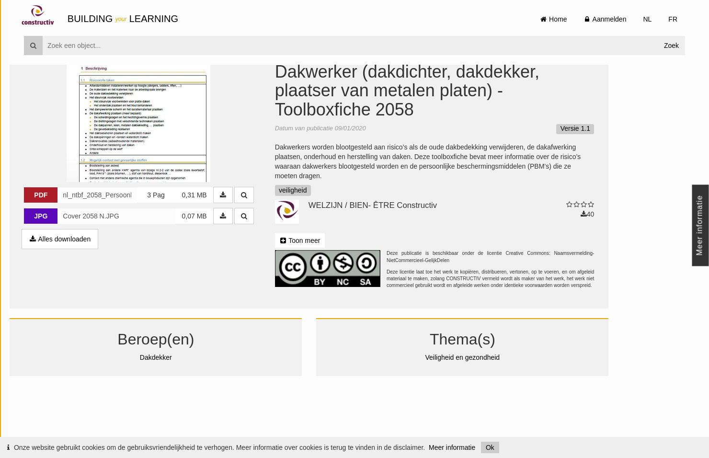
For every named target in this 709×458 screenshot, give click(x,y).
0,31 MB (208, 244)
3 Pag (170, 244)
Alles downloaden (74, 288)
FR (672, 19)
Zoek (671, 45)
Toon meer (314, 289)
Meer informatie (452, 447)
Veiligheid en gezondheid (476, 406)
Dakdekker (170, 406)
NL (647, 19)
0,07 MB (208, 265)
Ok (490, 447)
